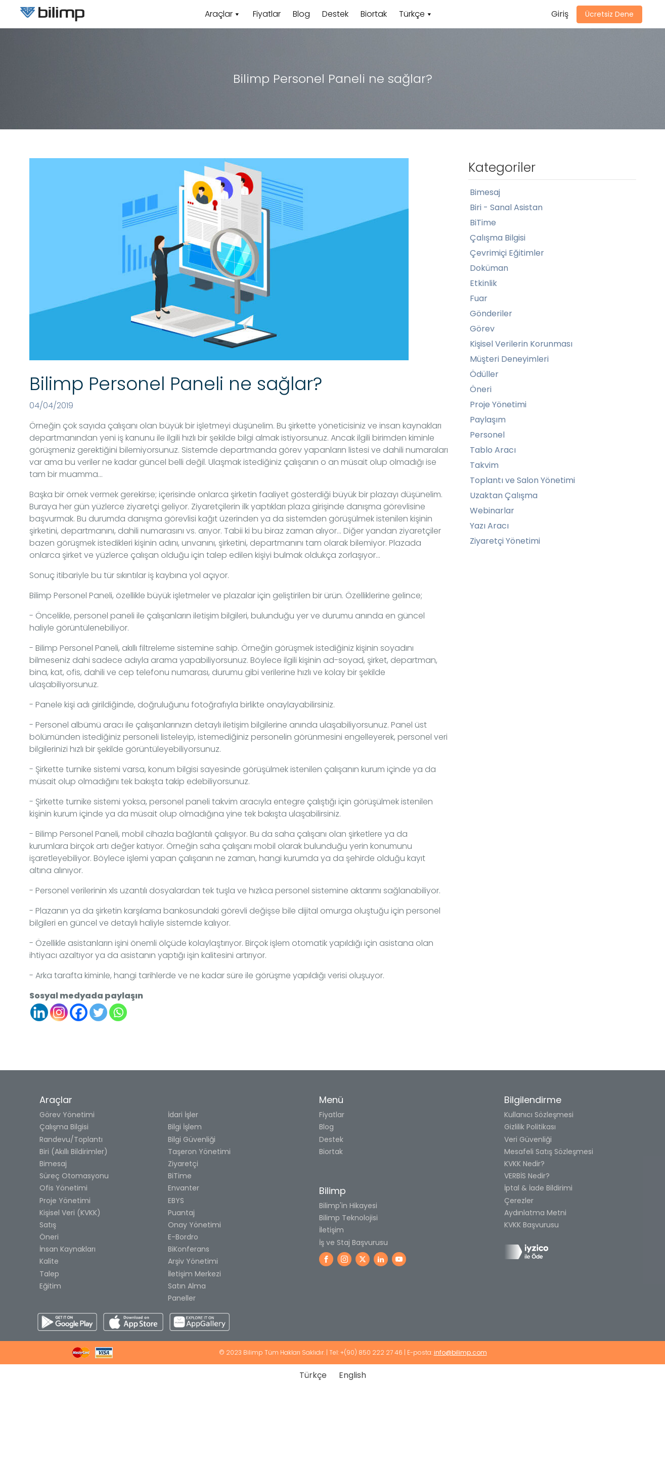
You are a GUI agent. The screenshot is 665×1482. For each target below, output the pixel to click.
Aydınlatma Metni (535, 1212)
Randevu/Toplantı (71, 1139)
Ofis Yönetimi (63, 1187)
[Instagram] (59, 1012)
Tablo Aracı (493, 450)
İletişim (331, 1229)
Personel (487, 435)
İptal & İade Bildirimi (538, 1187)
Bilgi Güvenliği (191, 1139)
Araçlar (219, 14)
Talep (49, 1273)
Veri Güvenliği (528, 1139)
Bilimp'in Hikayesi (348, 1205)
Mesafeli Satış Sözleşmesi (548, 1151)
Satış (47, 1224)
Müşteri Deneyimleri (509, 359)
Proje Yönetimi (498, 404)
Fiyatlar (267, 14)
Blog (301, 14)
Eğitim (50, 1285)
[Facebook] (78, 1012)
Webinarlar (492, 510)
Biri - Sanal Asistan (506, 207)
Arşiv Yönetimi (193, 1261)
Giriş (559, 14)
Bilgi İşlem (185, 1126)
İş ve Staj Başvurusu (353, 1242)
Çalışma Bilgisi (497, 238)
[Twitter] (98, 1012)
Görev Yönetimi (67, 1114)
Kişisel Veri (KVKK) (70, 1212)
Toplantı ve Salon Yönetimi (522, 480)
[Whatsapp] (118, 1012)
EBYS (176, 1200)
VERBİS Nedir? (527, 1175)
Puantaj (181, 1212)
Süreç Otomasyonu (74, 1175)
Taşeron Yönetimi (199, 1151)
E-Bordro (183, 1236)
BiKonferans (188, 1249)
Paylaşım (488, 419)
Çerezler (519, 1200)
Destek (335, 14)
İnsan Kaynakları (67, 1249)
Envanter (183, 1187)
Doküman (489, 268)
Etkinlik (483, 283)
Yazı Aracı (489, 526)
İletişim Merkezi (194, 1273)
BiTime (483, 222)
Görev (482, 328)
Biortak (374, 14)
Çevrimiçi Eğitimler (507, 253)
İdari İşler (183, 1114)
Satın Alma (187, 1285)
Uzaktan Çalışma (504, 495)
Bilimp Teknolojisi (348, 1217)
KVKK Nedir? (524, 1163)
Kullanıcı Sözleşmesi (538, 1114)
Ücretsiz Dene (609, 14)
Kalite (49, 1261)
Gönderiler (491, 313)
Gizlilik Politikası (530, 1126)
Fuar (478, 298)
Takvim (484, 465)
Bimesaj (485, 192)
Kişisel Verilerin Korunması (521, 344)
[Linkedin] (39, 1012)
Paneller (182, 1298)
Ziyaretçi (183, 1163)
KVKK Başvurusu (531, 1224)
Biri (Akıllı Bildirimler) (73, 1151)
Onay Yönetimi (194, 1224)
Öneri (481, 389)
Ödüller (484, 374)
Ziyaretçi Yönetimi (505, 541)
